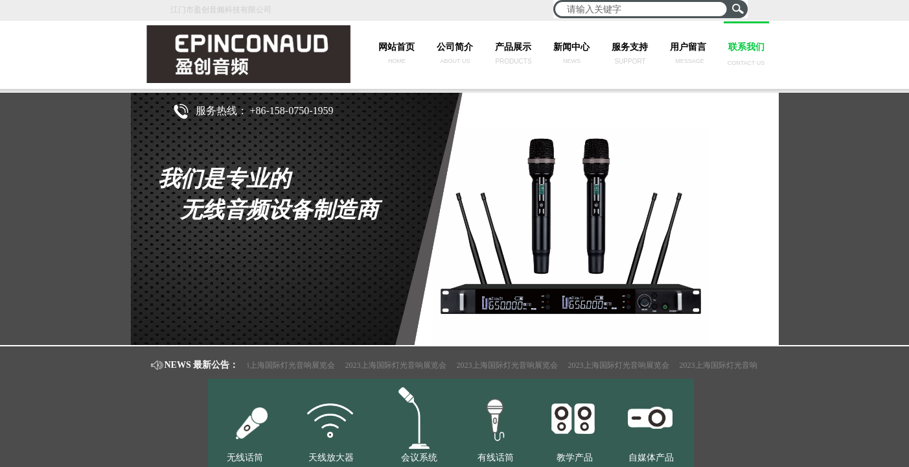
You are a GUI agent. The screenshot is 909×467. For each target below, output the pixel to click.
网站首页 (396, 47)
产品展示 (513, 47)
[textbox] (642, 9)
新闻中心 (571, 47)
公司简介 (455, 47)
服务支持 (630, 47)
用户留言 (688, 47)
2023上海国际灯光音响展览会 (286, 365)
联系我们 (746, 47)
